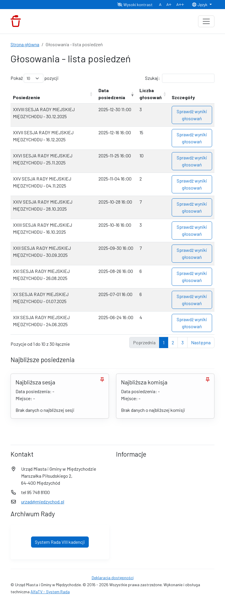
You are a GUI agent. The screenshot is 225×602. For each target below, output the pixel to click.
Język (200, 4)
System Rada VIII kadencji (60, 542)
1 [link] (163, 342)
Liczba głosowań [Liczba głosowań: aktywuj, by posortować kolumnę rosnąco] (150, 93)
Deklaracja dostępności (113, 577)
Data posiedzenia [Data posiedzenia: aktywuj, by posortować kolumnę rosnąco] (111, 93)
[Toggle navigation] (206, 21)
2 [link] (173, 342)
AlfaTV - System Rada (50, 591)
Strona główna (25, 44)
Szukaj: (179, 78)
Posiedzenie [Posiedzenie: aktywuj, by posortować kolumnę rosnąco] (26, 97)
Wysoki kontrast (135, 4)
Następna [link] (201, 342)
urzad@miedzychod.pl (42, 501)
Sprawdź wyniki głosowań (192, 115)
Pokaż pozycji (35, 78)
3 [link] (182, 342)
